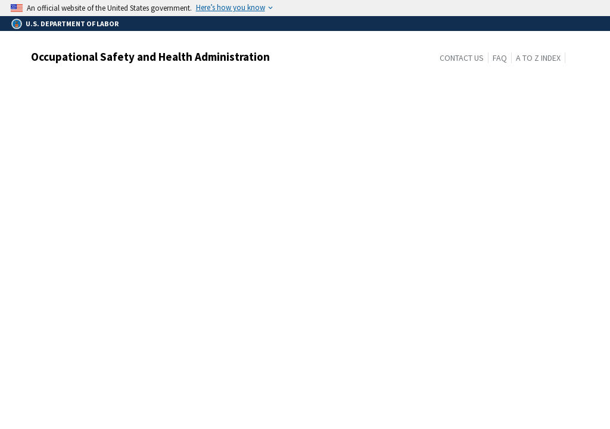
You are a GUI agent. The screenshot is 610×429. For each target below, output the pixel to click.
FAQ (500, 57)
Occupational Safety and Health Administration (150, 56)
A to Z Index (538, 57)
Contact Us (462, 57)
